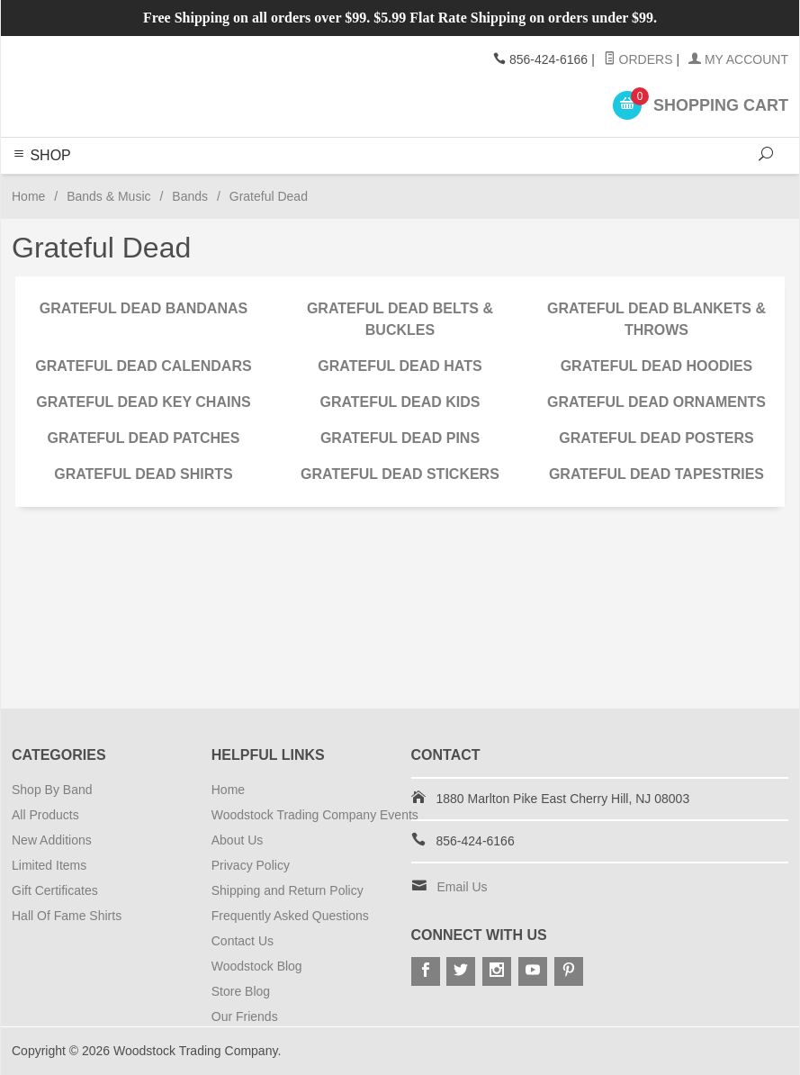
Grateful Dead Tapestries (656, 474)
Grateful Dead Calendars (143, 366)
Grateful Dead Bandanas (143, 308)
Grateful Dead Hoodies (657, 366)
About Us (237, 840)
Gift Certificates (55, 890)
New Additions (52, 840)
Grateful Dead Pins (400, 438)
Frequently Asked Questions (290, 915)
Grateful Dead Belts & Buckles (400, 319)
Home (28, 196)
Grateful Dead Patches (144, 438)
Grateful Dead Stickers (400, 474)
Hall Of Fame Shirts (66, 915)
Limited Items (49, 865)
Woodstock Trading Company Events (314, 815)
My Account (738, 59)
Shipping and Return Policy (287, 890)
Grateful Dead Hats (399, 366)
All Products (45, 815)
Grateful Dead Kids (399, 402)
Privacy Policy (250, 865)
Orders (638, 59)
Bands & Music (108, 196)
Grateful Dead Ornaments (656, 402)
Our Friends (244, 1016)
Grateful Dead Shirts (143, 474)
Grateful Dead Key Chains (143, 402)
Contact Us (242, 941)
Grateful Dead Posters (656, 438)
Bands (190, 196)
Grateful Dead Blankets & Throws (656, 319)
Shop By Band (52, 789)
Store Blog (240, 991)
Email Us (462, 887)
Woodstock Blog (256, 966)
